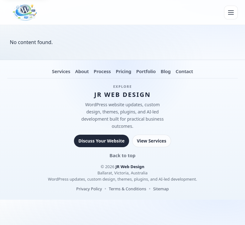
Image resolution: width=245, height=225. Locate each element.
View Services (151, 141)
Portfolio (146, 71)
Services (61, 71)
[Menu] (231, 12)
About (82, 71)
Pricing (123, 71)
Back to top (123, 155)
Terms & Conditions (127, 189)
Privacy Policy (89, 189)
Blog (166, 71)
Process (102, 71)
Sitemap (161, 189)
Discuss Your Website (101, 141)
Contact (184, 71)
